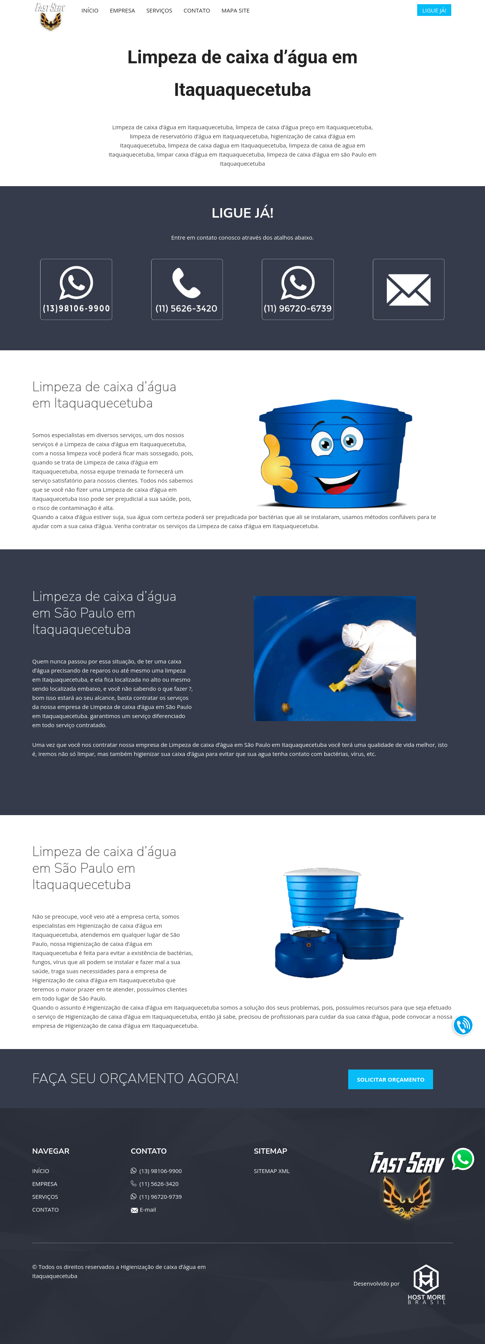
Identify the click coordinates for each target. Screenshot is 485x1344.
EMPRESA (44, 1183)
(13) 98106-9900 (160, 1171)
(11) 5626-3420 (158, 1183)
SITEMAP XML (272, 1171)
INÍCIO (40, 1171)
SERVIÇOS (45, 1196)
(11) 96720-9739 (160, 1196)
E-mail (148, 1209)
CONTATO (45, 1209)
